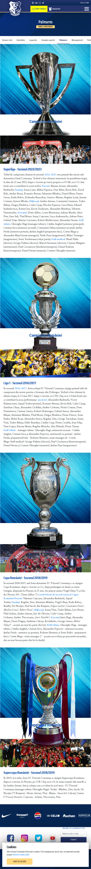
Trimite (73, 840)
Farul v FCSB (84, 3)
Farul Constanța (45, 27)
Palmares (63, 40)
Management (77, 40)
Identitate (21, 40)
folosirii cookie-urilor (21, 855)
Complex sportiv (48, 40)
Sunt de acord (19, 861)
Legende (33, 40)
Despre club (7, 40)
